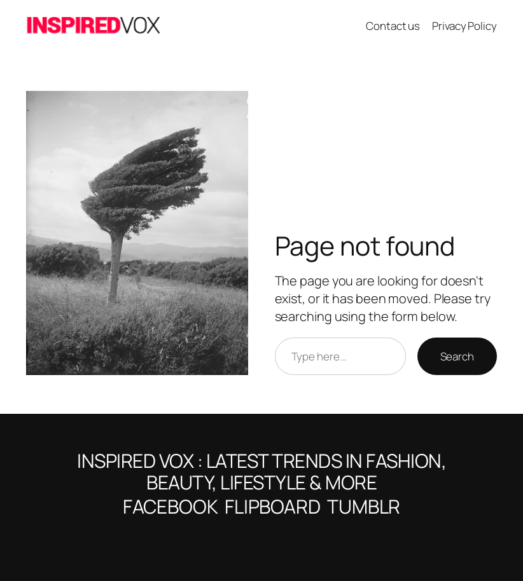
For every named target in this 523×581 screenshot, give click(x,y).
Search (457, 356)
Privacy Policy (464, 25)
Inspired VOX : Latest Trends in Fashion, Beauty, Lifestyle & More (261, 471)
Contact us (393, 25)
